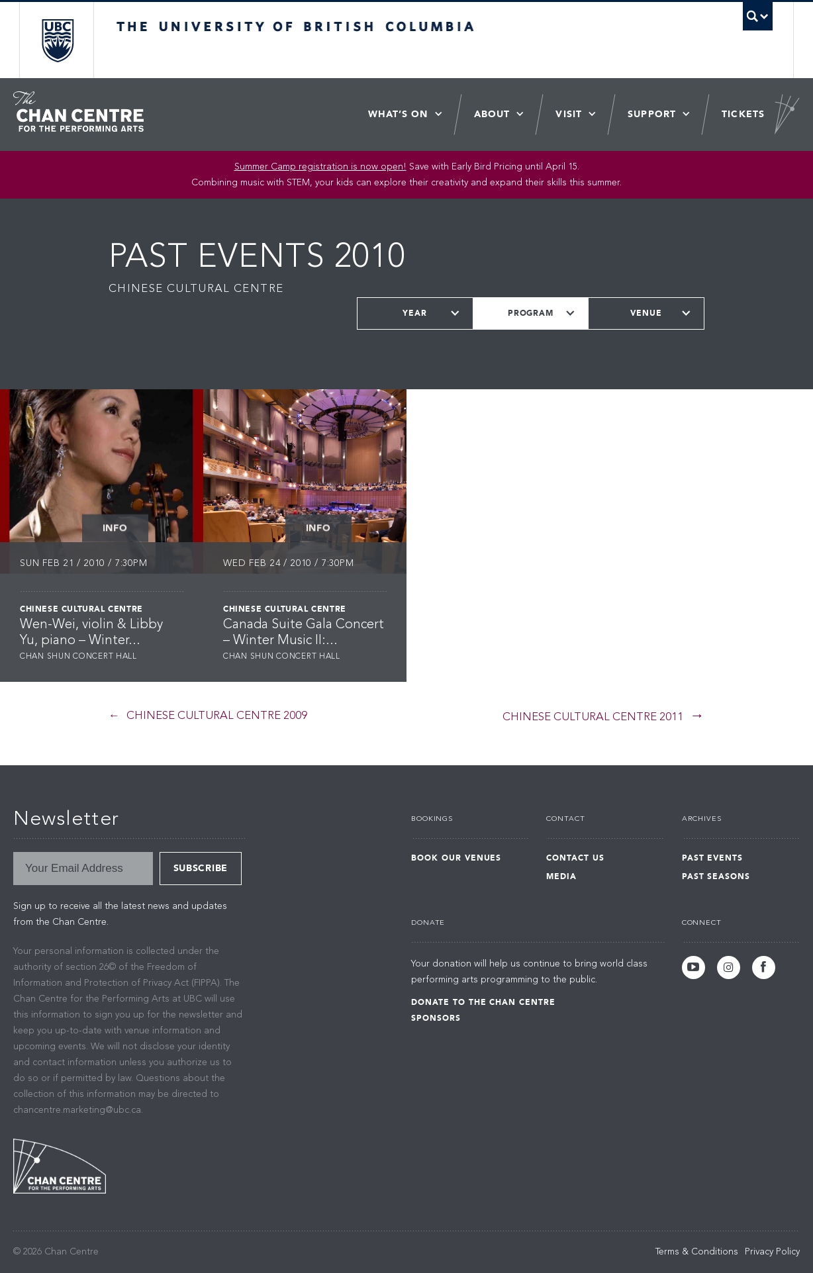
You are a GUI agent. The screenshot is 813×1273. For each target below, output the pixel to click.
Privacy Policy (772, 1251)
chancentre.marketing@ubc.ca (77, 1110)
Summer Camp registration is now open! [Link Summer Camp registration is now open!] (320, 166)
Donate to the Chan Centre (483, 1002)
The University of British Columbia (57, 40)
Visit (568, 114)
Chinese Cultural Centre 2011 (592, 717)
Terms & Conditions (696, 1251)
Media (561, 876)
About (492, 114)
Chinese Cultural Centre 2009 (216, 716)
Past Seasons (716, 876)
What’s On (398, 114)
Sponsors (436, 1018)
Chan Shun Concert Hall (78, 657)
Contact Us (575, 858)
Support (652, 114)
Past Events (712, 858)
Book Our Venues (456, 858)
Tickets (743, 114)
